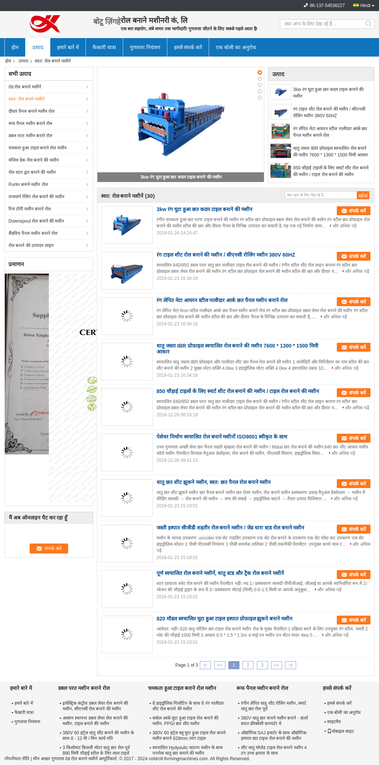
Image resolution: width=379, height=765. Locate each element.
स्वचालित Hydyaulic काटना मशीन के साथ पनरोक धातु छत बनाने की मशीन (187, 750)
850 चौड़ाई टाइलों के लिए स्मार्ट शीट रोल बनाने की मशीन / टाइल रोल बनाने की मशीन (331, 171)
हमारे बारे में (68, 47)
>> (276, 665)
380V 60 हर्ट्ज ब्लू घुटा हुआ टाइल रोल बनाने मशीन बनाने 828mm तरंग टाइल (189, 735)
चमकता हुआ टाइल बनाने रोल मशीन (38, 147)
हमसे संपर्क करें (188, 47)
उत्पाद (37, 47)
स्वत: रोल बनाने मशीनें (26, 99)
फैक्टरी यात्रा (104, 47)
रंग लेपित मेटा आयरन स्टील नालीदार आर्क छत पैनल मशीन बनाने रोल (330, 132)
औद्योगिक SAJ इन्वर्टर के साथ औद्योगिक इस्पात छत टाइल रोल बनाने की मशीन (274, 735)
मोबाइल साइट (340, 731)
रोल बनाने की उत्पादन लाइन (31, 245)
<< (219, 665)
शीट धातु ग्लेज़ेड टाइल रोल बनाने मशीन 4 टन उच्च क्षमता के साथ (274, 750)
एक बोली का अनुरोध (236, 47)
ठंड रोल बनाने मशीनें (25, 86)
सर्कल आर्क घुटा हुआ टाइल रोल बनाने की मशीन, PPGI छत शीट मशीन (185, 720)
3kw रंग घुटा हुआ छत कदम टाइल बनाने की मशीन (181, 177)
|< (205, 665)
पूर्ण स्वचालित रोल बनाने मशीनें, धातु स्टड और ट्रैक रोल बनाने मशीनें (220, 573)
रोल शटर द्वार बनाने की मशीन (32, 172)
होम (15, 47)
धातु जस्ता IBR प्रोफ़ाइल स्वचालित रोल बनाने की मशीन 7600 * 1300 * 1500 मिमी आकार (330, 152)
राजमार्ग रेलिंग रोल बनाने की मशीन (36, 196)
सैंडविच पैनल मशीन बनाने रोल (33, 233)
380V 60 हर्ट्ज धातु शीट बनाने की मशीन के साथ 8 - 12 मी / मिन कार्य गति (98, 735)
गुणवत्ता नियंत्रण (145, 47)
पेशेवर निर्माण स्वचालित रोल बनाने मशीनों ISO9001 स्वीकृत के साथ (222, 437)
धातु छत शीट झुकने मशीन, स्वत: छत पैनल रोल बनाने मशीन (214, 482)
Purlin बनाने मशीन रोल (28, 184)
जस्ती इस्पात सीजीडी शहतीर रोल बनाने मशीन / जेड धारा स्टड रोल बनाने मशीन (230, 528)
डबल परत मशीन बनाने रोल (30, 135)
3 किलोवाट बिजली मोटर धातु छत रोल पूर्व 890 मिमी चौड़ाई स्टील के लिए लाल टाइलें (96, 750)
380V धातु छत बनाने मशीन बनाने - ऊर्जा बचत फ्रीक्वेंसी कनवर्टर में (274, 720)
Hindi (365, 5)
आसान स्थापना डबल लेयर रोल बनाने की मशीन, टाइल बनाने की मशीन (95, 720)
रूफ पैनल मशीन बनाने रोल (30, 123)
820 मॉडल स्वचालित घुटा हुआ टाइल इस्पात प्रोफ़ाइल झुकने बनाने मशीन (224, 619)
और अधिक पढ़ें (344, 226)
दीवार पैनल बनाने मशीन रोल (31, 111)
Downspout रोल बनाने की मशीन (36, 221)
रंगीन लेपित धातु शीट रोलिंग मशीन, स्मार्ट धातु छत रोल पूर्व (273, 706)
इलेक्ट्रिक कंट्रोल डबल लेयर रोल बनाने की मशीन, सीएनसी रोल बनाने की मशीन (95, 706)
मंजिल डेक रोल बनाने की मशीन (34, 160)
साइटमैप (334, 721)
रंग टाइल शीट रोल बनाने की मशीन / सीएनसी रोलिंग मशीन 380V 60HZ (329, 112)
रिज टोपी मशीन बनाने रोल (30, 208)
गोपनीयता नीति (16, 758)
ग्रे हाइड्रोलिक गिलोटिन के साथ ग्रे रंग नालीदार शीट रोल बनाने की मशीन (188, 706)
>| (290, 665)
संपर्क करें (357, 211)
